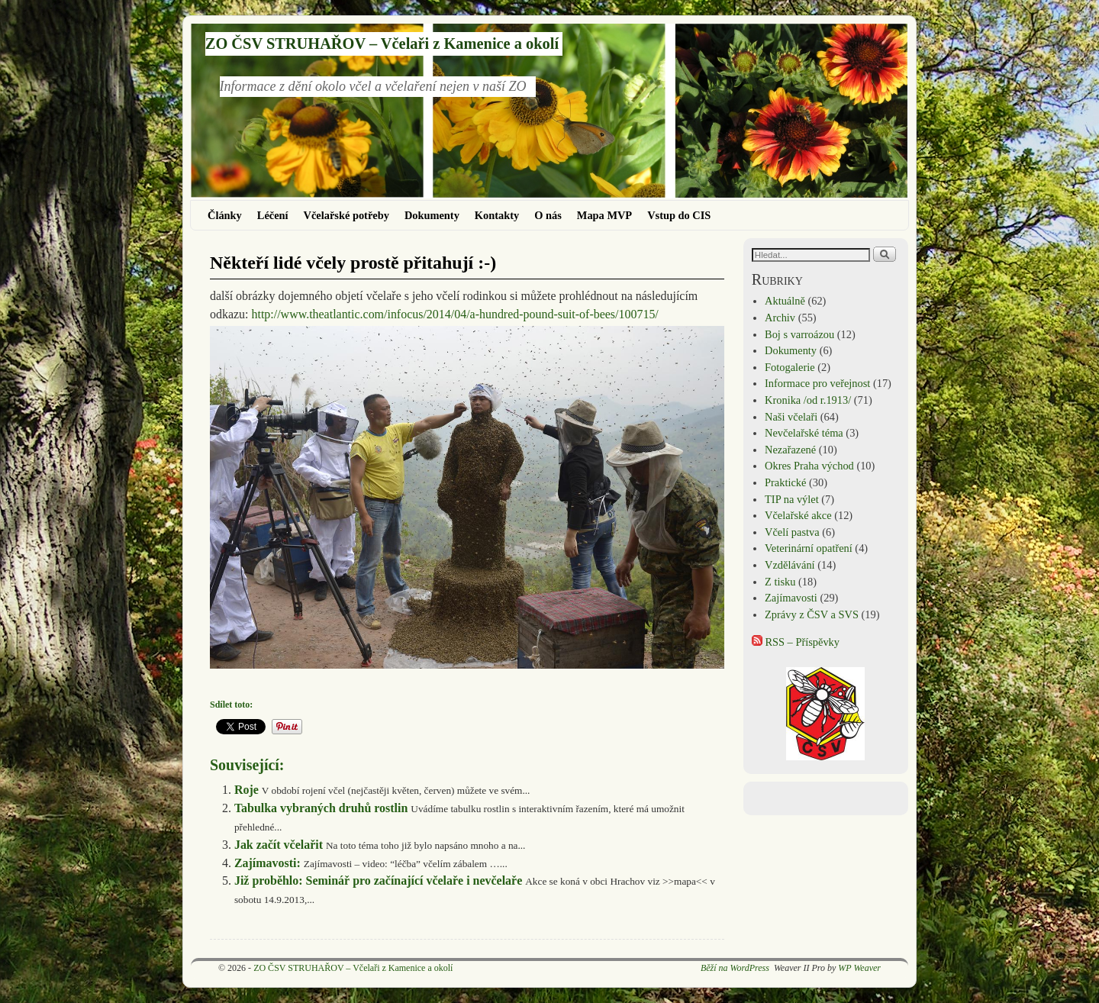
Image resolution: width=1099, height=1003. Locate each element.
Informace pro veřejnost (817, 383)
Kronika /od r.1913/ (808, 400)
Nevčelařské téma (804, 433)
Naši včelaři (791, 417)
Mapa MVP (604, 215)
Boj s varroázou (799, 334)
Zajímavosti (791, 598)
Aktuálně (785, 301)
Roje (246, 789)
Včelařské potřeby (346, 215)
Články (225, 215)
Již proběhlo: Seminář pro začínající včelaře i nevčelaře (378, 880)
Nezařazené (790, 449)
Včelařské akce (798, 515)
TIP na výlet (792, 499)
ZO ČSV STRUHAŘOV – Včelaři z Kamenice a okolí (382, 43)
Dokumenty (431, 215)
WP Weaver (859, 968)
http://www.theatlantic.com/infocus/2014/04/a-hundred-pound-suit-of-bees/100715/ (455, 314)
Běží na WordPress (735, 968)
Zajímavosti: (267, 862)
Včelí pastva (792, 532)
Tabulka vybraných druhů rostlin (321, 807)
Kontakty (497, 215)
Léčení (272, 215)
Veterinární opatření (808, 548)
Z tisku (780, 582)
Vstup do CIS (679, 215)
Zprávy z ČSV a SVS (812, 614)
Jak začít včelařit (278, 844)
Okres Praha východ (809, 466)
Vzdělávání (790, 565)
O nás (548, 215)
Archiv (780, 317)
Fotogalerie (790, 367)
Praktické (785, 482)
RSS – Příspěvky (796, 642)
